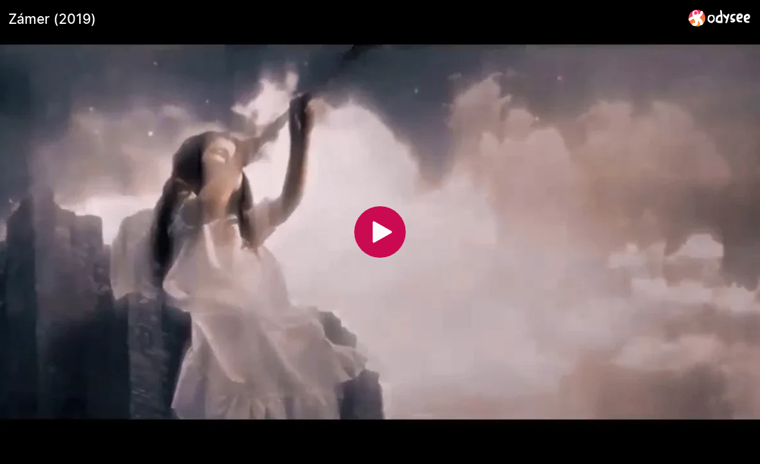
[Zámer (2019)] (343, 19)
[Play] (380, 232)
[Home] (719, 18)
